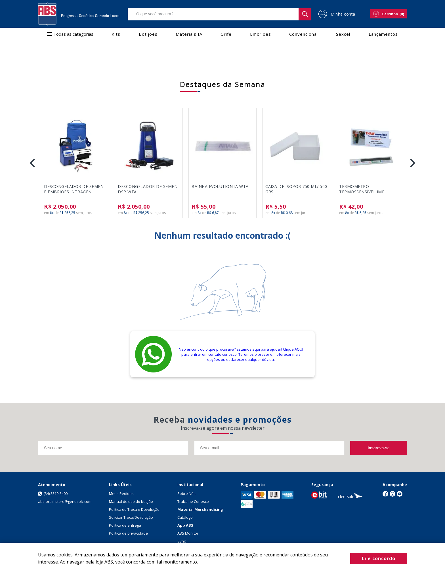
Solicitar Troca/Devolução (131, 517)
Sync (181, 541)
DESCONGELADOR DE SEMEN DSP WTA (147, 189)
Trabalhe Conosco (193, 501)
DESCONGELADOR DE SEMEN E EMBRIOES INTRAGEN (74, 189)
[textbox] (219, 14)
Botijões (148, 34)
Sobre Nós (186, 493)
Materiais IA (189, 34)
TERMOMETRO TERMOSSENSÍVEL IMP (362, 189)
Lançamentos (383, 34)
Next (412, 163)
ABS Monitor (187, 533)
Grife (226, 34)
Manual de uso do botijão (131, 501)
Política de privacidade (128, 533)
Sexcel (343, 34)
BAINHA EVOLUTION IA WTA (220, 186)
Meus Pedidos (121, 493)
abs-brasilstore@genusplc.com (64, 501)
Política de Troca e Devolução (134, 509)
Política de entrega (125, 525)
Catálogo (185, 517)
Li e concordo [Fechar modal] (378, 558)
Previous (32, 163)
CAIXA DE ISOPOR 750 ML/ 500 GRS (296, 189)
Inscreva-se (378, 448)
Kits (116, 34)
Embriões (260, 34)
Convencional (303, 34)
